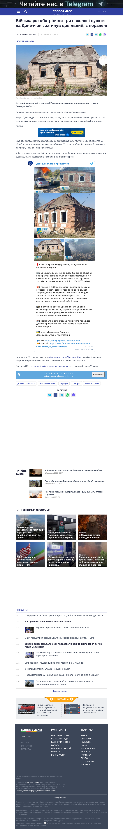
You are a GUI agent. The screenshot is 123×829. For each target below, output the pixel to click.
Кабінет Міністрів (60, 742)
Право (84, 758)
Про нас (25, 742)
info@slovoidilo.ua (61, 798)
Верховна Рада (59, 739)
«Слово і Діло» (33, 782)
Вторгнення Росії (47, 383)
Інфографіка (61, 699)
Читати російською (25, 41)
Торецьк (64, 383)
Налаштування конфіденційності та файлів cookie (36, 791)
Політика (86, 755)
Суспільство (88, 761)
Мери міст (57, 751)
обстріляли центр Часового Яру (65, 357)
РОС (104, 12)
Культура (86, 742)
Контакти (26, 746)
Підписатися (98, 375)
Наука (84, 745)
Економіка (87, 739)
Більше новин (61, 691)
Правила (26, 749)
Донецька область (26, 383)
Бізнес (84, 735)
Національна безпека (26, 35)
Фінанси (85, 764)
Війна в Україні (92, 383)
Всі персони (58, 755)
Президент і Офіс (60, 735)
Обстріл (76, 383)
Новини (22, 610)
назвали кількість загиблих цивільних (49, 366)
